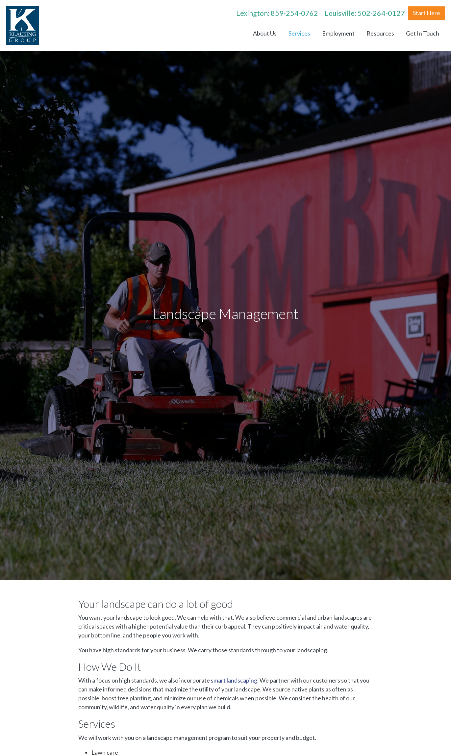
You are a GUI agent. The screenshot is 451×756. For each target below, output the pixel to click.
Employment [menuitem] (338, 33)
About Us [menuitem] (265, 33)
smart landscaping (234, 680)
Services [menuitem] (299, 33)
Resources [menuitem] (380, 33)
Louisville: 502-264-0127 (365, 13)
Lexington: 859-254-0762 (277, 13)
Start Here (426, 12)
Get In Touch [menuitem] (422, 33)
